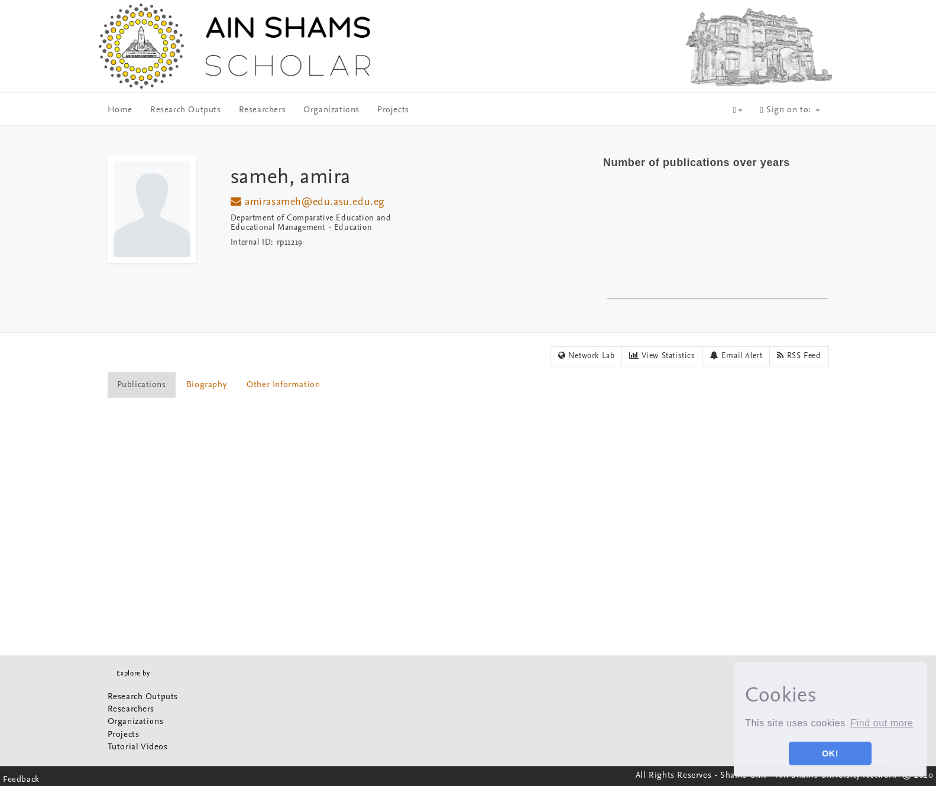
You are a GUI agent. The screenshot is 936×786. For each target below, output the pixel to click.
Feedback (21, 779)
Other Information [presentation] (283, 385)
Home (120, 110)
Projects (393, 110)
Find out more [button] (882, 723)
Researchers (262, 110)
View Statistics (662, 355)
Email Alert (736, 355)
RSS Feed (799, 355)
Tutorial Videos (138, 747)
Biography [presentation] (206, 385)
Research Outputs (185, 110)
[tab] (142, 385)
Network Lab (586, 355)
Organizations (331, 110)
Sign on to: (790, 110)
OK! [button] (830, 753)
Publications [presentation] (141, 385)
